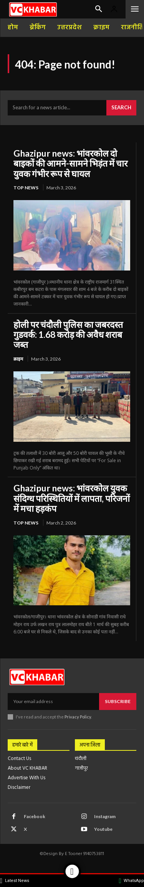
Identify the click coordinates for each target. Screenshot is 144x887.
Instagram (105, 816)
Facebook (34, 816)
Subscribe (118, 701)
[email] (53, 701)
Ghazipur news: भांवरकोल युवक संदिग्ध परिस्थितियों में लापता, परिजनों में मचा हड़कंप (71, 498)
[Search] (121, 107)
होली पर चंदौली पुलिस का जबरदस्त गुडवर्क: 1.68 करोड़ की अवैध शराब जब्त (68, 334)
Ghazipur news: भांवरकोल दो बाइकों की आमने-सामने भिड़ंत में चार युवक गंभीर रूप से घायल (70, 163)
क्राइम (18, 359)
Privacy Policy (78, 716)
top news (25, 187)
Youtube (103, 829)
